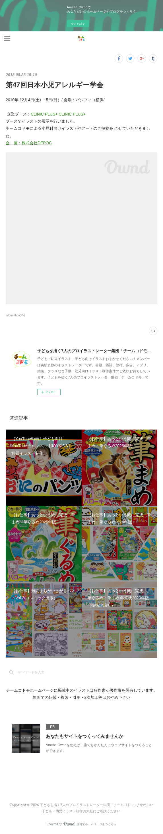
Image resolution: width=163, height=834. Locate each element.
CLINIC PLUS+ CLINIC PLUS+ (58, 114)
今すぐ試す (78, 23)
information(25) (15, 315)
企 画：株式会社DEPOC (29, 143)
